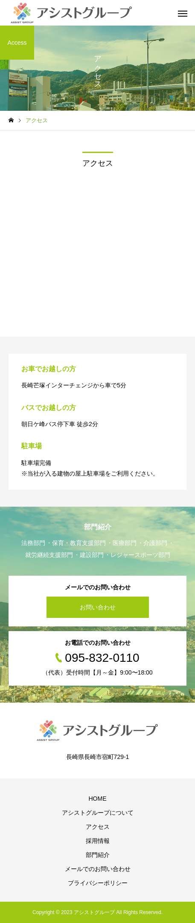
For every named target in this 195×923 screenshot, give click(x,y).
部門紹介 (98, 854)
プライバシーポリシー (98, 883)
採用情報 (98, 840)
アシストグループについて (98, 812)
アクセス (98, 826)
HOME (98, 798)
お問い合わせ (98, 607)
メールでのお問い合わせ (98, 868)
